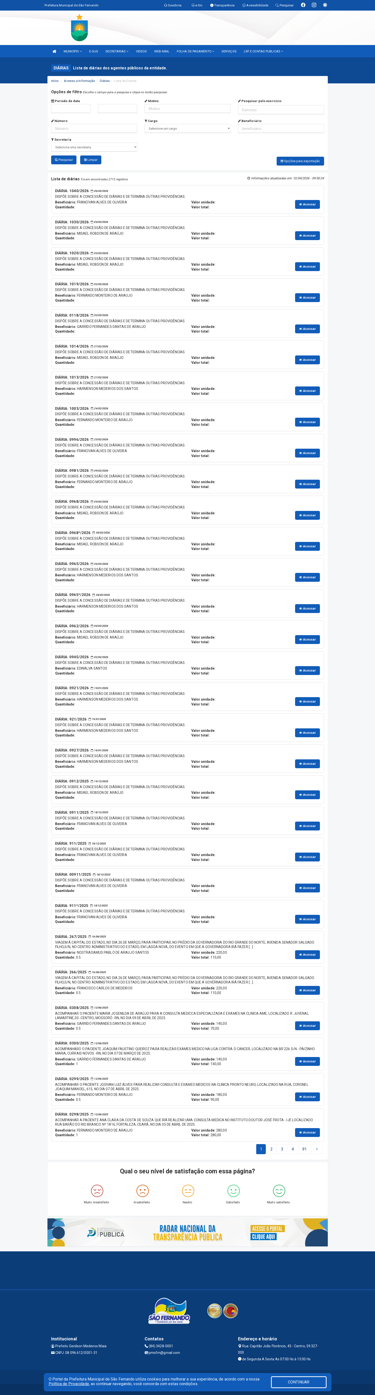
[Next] (304, 1148)
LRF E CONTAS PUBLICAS (263, 51)
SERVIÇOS (229, 51)
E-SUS (93, 51)
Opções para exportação (300, 161)
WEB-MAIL (161, 51)
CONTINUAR (299, 1382)
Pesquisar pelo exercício (260, 101)
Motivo (152, 101)
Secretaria (61, 139)
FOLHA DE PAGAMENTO (195, 51)
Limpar (91, 160)
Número (59, 121)
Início (55, 81)
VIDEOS (141, 51)
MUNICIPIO (73, 51)
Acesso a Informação (79, 81)
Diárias (105, 81)
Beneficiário (249, 121)
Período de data (65, 101)
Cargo (151, 121)
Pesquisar (64, 160)
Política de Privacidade (69, 1383)
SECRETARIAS (116, 51)
